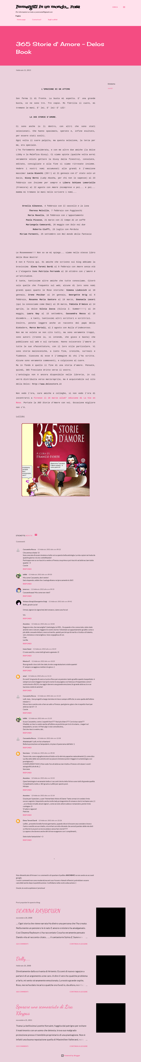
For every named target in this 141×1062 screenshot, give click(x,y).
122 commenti (22, 944)
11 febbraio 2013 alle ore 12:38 (49, 738)
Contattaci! (35, 19)
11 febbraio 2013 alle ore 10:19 (44, 649)
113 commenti (22, 1046)
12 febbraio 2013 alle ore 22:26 (50, 820)
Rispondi (27, 569)
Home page (20, 19)
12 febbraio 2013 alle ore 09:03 (43, 753)
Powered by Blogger (70, 1055)
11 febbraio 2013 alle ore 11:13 (49, 696)
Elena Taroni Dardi (30, 820)
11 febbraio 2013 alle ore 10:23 (43, 661)
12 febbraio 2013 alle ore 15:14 (43, 795)
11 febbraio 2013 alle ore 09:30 (40, 574)
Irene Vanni (27, 649)
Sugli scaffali (51, 19)
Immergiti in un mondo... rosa (48, 7)
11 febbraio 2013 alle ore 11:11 (39, 676)
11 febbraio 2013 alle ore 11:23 (40, 718)
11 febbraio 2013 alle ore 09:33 (42, 589)
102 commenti (22, 992)
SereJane (26, 753)
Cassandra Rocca (29, 549)
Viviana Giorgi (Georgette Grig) (35, 601)
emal (25, 676)
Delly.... (23, 959)
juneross (26, 589)
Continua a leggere (78, 944)
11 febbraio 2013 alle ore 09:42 (60, 601)
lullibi (25, 574)
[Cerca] (115, 7)
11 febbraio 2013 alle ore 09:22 (49, 549)
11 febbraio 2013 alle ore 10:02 (43, 624)
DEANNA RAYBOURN (38, 911)
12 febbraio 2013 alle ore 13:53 (43, 778)
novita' (110, 88)
